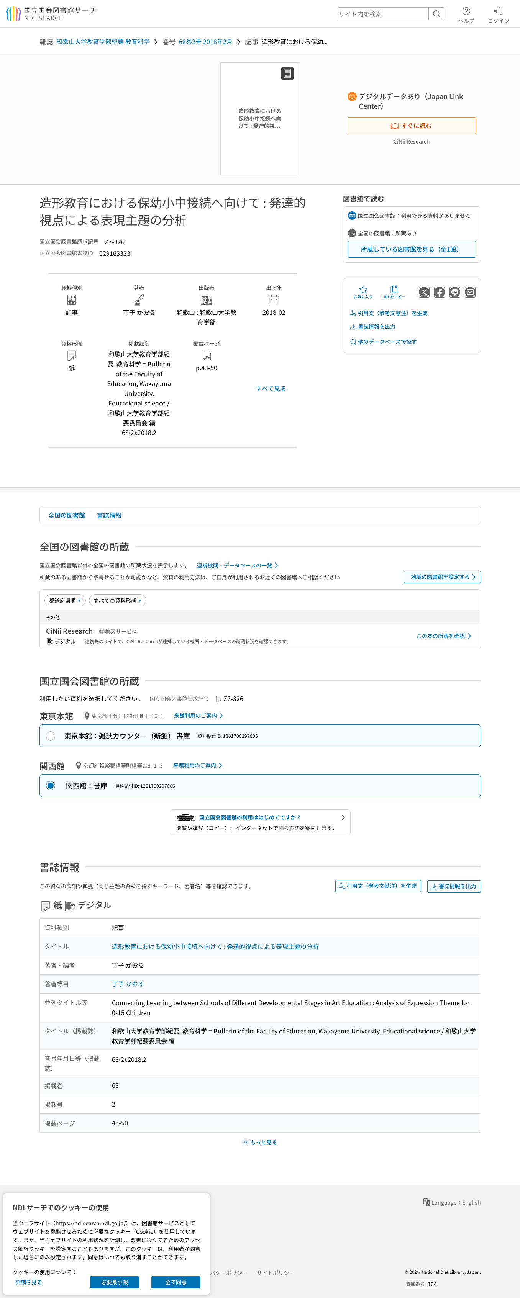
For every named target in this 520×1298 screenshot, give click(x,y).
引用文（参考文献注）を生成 (388, 313)
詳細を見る (28, 1282)
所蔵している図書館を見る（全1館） (412, 248)
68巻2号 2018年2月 (206, 41)
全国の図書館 (66, 515)
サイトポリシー (275, 1273)
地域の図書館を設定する (445, 577)
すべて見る (271, 388)
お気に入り (363, 292)
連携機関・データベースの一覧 (239, 565)
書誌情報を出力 (372, 326)
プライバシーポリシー (221, 1273)
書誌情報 (109, 515)
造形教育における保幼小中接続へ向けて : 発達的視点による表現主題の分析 (215, 946)
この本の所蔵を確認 (445, 636)
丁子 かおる (128, 983)
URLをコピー (393, 292)
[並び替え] (65, 600)
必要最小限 (114, 1282)
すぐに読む (411, 125)
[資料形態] (117, 600)
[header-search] (391, 13)
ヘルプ (466, 14)
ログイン (498, 14)
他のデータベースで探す (383, 342)
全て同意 (176, 1282)
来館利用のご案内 (200, 715)
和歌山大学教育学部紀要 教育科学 (103, 41)
